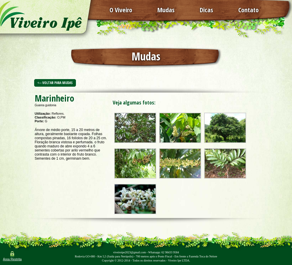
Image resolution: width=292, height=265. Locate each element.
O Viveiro (121, 9)
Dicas (206, 9)
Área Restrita (12, 259)
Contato (248, 9)
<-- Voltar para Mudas (55, 82)
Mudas (166, 9)
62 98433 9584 (170, 252)
